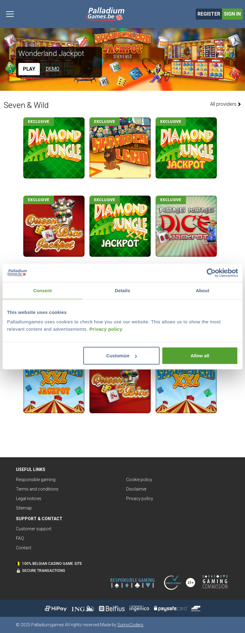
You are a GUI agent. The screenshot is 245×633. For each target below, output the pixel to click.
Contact (23, 547)
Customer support (33, 528)
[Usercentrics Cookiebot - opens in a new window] (211, 272)
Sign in (232, 14)
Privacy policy (106, 329)
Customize (121, 355)
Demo (52, 69)
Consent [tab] (42, 290)
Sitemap (24, 508)
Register (209, 14)
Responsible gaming (35, 479)
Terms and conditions (37, 489)
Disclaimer (136, 489)
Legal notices (28, 498)
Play (29, 69)
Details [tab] (122, 290)
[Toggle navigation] (9, 14)
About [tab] (202, 290)
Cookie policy (139, 479)
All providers (225, 104)
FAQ (20, 538)
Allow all (199, 355)
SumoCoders (130, 624)
